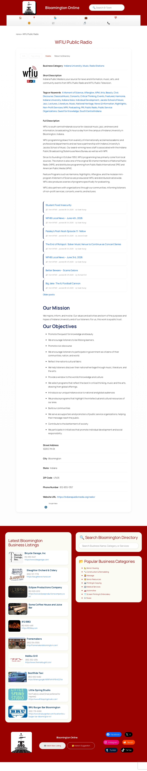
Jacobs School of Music (111, 100)
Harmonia (120, 96)
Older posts (49, 302)
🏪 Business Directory (67, 17)
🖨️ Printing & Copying (93, 591)
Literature (63, 103)
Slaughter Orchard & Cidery (42, 577)
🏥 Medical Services (93, 594)
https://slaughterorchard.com (39, 584)
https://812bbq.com (29, 635)
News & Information (104, 103)
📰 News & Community (65, 23)
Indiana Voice (68, 100)
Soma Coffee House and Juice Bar (45, 614)
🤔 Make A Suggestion (67, 758)
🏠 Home (24, 17)
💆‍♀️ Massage (89, 583)
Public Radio (91, 107)
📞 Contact (113, 23)
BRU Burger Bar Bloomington (44, 714)
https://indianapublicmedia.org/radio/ (76, 504)
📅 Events (121, 17)
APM (97, 92)
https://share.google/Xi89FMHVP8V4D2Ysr (45, 687)
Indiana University (73, 66)
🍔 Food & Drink (38, 23)
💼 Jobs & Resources (97, 17)
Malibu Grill (31, 663)
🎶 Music (88, 606)
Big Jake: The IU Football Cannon (64, 290)
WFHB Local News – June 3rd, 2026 (65, 262)
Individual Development (87, 100)
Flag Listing (35, 56)
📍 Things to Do (41, 17)
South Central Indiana (90, 111)
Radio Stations (97, 66)
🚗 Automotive (90, 598)
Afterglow (89, 92)
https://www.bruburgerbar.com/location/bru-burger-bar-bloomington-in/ (47, 722)
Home (18, 34)
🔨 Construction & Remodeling (98, 579)
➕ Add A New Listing (67, 749)
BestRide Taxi (35, 680)
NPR (66, 107)
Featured (109, 96)
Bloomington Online (62, 7)
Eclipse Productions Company (45, 594)
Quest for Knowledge (68, 111)
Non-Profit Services (53, 107)
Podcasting (74, 107)
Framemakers (34, 646)
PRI (82, 107)
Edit (23, 56)
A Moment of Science (72, 92)
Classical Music (61, 96)
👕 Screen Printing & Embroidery (98, 602)
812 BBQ (26, 629)
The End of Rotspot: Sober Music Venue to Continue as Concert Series (84, 248)
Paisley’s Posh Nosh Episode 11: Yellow (67, 234)
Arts (102, 92)
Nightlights (120, 103)
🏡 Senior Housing (92, 575)
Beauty (109, 92)
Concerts (74, 96)
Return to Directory (62, 56)
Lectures (52, 103)
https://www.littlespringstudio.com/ (43, 706)
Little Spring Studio (39, 697)
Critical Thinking (88, 96)
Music (86, 66)
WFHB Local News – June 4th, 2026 (65, 219)
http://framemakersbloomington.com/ (42, 652)
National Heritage (85, 103)
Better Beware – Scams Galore (63, 276)
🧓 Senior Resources (93, 587)
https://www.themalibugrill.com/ (38, 670)
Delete (48, 56)
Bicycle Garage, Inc (35, 560)
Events (100, 96)
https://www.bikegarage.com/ (37, 567)
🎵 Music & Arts (93, 23)
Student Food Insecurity (60, 205)
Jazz (45, 103)
